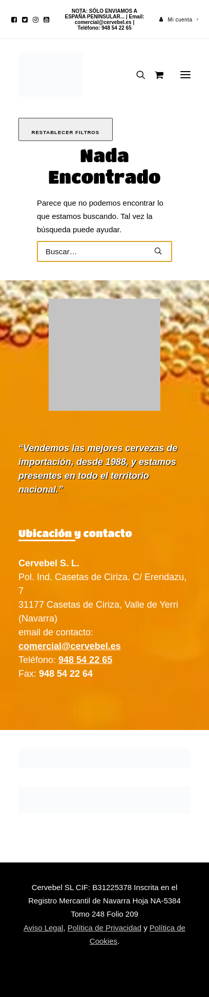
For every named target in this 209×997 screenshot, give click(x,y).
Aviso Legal (43, 927)
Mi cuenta (183, 20)
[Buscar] (136, 74)
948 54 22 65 (85, 660)
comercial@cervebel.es (103, 22)
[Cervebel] (50, 75)
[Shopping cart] (154, 74)
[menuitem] (179, 19)
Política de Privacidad (104, 927)
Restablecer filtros (66, 132)
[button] (14, 20)
